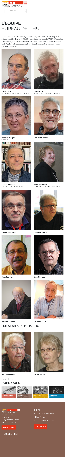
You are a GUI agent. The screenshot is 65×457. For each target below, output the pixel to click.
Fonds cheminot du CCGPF (44, 420)
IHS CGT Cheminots (14, 4)
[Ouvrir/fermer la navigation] (62, 3)
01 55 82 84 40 (10, 422)
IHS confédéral (39, 417)
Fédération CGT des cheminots (45, 414)
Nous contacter (8, 427)
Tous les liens (41, 426)
